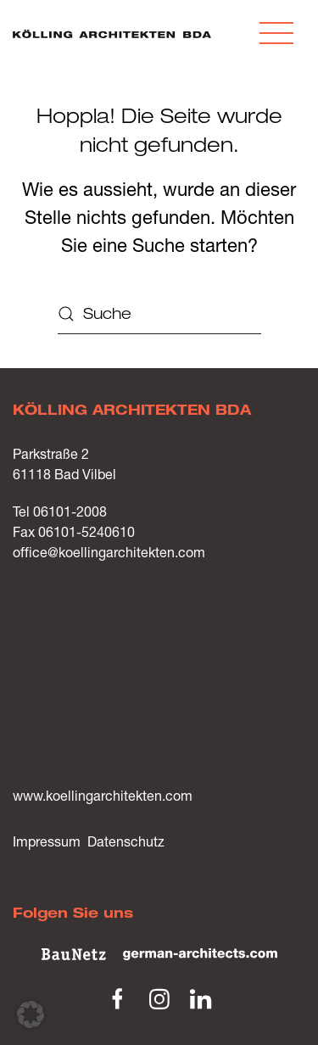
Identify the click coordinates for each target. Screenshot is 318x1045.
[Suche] (159, 313)
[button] (276, 34)
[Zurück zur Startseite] (112, 34)
